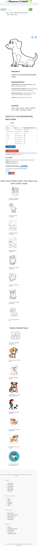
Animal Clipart (10, 484)
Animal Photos (10, 519)
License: (7, 125)
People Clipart (10, 486)
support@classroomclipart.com (26, 97)
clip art (13, 108)
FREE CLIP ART (8, 129)
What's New (10, 491)
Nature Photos (10, 513)
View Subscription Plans (26, 94)
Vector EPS (7, 133)
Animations (10, 502)
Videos (9, 505)
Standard (13, 125)
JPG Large (7, 135)
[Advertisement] (19, 24)
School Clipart (10, 483)
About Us (9, 527)
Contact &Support (11, 530)
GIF (6, 143)
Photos (9, 500)
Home (7, 12)
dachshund (33, 108)
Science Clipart (11, 489)
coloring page (23, 109)
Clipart (11, 12)
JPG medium (8, 137)
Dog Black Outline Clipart (29, 159)
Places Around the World (12, 514)
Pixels (16, 127)
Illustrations (10, 503)
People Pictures (11, 517)
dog (12, 109)
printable (29, 109)
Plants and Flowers (11, 516)
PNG (6, 141)
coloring (16, 109)
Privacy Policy (10, 531)
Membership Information (12, 528)
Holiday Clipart (10, 487)
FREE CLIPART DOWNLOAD (10, 131)
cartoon (22, 108)
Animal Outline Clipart (12, 14)
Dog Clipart (21, 159)
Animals (27, 108)
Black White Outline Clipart (21, 12)
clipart (17, 108)
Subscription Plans (11, 168)
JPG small (7, 139)
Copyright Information (12, 533)
